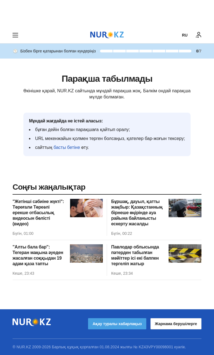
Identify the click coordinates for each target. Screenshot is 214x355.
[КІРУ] (198, 35)
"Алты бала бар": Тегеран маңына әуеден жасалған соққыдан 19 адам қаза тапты (38, 255)
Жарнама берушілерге (176, 324)
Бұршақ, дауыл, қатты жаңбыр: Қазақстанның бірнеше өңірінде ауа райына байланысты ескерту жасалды (137, 212)
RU (185, 35)
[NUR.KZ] (107, 35)
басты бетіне (67, 147)
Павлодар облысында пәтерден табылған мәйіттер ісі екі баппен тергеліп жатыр (135, 255)
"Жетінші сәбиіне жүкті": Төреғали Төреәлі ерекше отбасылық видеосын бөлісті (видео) (38, 212)
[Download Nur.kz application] (107, 13)
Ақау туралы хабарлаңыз (117, 324)
